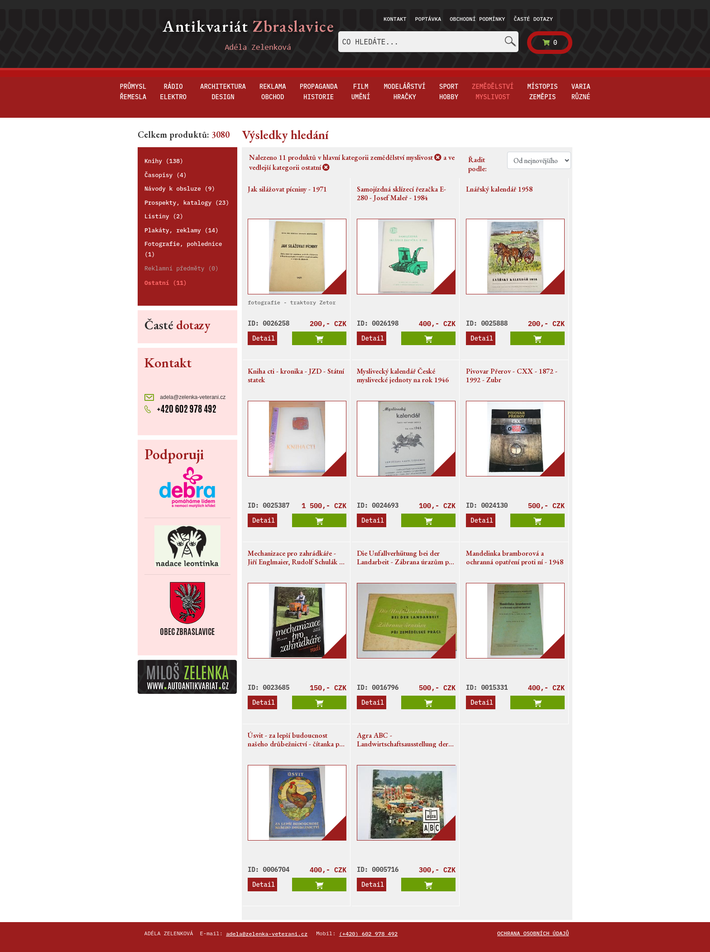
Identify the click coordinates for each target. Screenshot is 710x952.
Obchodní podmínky (477, 18)
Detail (263, 338)
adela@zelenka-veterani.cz (184, 397)
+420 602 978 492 (180, 408)
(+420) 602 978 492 (368, 933)
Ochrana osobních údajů (533, 933)
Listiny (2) (163, 216)
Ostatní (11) (165, 283)
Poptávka (428, 18)
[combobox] (428, 42)
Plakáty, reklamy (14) (181, 230)
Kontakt (395, 18)
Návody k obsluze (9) (179, 188)
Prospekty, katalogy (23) (186, 203)
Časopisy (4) (165, 175)
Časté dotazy (533, 18)
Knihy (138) (163, 161)
